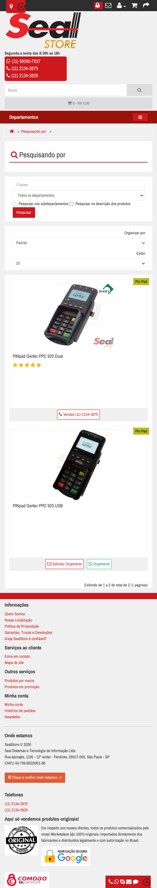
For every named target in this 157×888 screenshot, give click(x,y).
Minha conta (14, 704)
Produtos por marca (19, 680)
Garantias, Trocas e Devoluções (28, 632)
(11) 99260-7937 (26, 61)
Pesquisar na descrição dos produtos (99, 203)
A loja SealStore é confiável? (26, 638)
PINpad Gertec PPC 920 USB (38, 505)
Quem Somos (15, 614)
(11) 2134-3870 (24, 68)
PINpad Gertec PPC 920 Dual (38, 356)
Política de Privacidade (22, 626)
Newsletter (12, 717)
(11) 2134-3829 (24, 75)
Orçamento (99, 564)
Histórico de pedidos (20, 710)
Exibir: (141, 253)
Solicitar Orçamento (64, 564)
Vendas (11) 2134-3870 (78, 414)
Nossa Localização (18, 620)
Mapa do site (14, 662)
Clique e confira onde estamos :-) (34, 777)
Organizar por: (135, 232)
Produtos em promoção (22, 686)
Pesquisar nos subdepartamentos (40, 203)
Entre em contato (17, 656)
